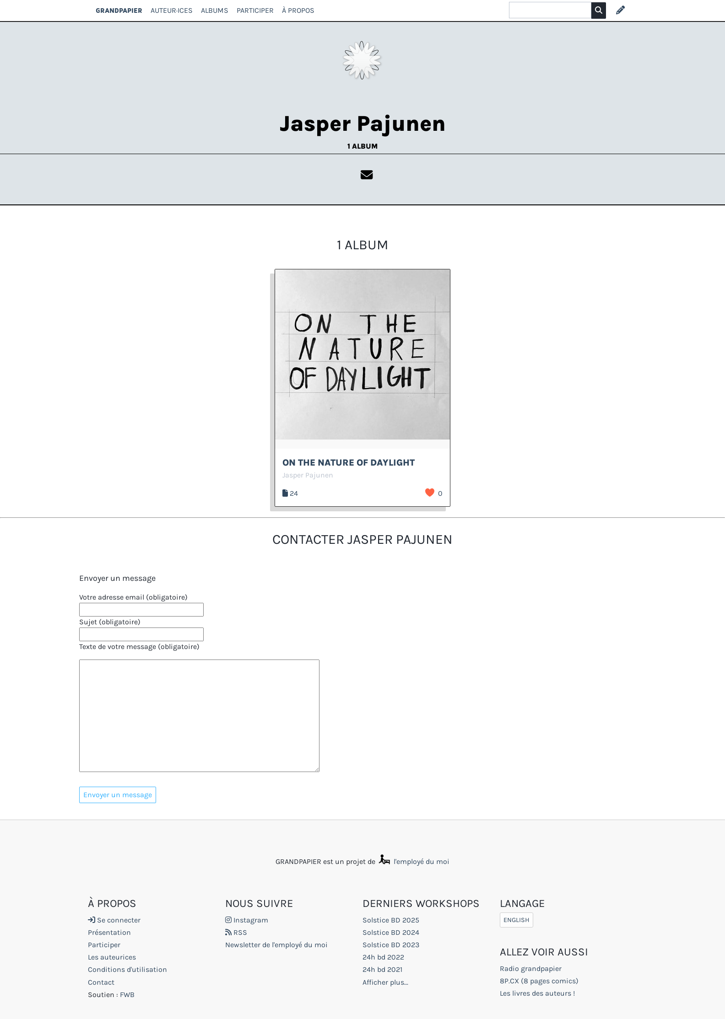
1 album (362, 146)
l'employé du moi (413, 861)
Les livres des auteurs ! (537, 993)
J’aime (429, 492)
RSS (236, 932)
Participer (255, 10)
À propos (298, 10)
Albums (214, 10)
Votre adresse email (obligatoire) (133, 597)
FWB (127, 994)
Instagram (246, 920)
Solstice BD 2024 (390, 932)
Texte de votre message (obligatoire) (139, 646)
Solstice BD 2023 (390, 944)
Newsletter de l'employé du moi (276, 944)
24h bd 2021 (382, 969)
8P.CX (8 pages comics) (539, 980)
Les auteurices (112, 957)
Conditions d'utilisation (127, 969)
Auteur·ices (172, 10)
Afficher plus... (385, 982)
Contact (101, 982)
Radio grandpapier (531, 968)
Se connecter (114, 920)
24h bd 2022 (383, 957)
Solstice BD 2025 (390, 920)
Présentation (109, 932)
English (516, 920)
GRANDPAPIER (119, 10)
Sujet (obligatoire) (110, 621)
